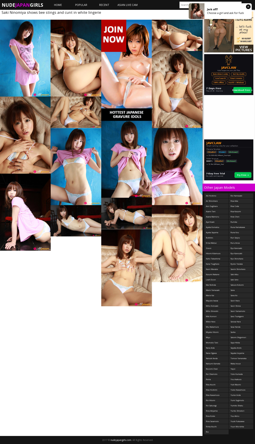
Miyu (208, 337)
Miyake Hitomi (212, 332)
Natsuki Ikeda (212, 358)
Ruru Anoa (235, 243)
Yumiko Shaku (237, 405)
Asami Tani (210, 211)
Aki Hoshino (211, 195)
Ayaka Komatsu (212, 227)
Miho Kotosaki (212, 306)
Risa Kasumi (236, 211)
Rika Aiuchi (210, 384)
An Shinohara (212, 201)
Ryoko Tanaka (237, 264)
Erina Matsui (211, 243)
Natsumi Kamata (213, 363)
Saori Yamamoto (238, 311)
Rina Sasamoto (212, 421)
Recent (104, 5)
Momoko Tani (212, 342)
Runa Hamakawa (238, 227)
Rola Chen (235, 216)
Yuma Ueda (236, 395)
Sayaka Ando (236, 348)
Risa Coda (235, 206)
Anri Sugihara (212, 206)
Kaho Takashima (213, 258)
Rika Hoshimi (211, 390)
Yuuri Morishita (237, 426)
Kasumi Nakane (212, 274)
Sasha (233, 332)
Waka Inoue (236, 363)
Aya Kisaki (210, 222)
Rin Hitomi (210, 400)
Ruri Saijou (235, 237)
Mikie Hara (210, 321)
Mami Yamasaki (213, 290)
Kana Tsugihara (212, 264)
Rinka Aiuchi (211, 426)
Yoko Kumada (237, 374)
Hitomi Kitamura (213, 253)
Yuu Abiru (235, 416)
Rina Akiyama (212, 411)
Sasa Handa (235, 327)
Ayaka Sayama (212, 232)
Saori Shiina (236, 306)
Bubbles (209, 237)
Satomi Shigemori (238, 337)
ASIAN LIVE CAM (127, 5)
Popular (81, 5)
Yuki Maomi (236, 384)
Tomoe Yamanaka (238, 358)
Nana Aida (210, 348)
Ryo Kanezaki (236, 253)
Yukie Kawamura (238, 390)
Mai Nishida (211, 285)
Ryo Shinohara (237, 258)
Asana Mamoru (212, 216)
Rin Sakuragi (211, 405)
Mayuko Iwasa (212, 300)
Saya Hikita (235, 342)
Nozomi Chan (212, 369)
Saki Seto (234, 279)
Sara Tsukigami (237, 316)
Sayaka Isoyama (237, 353)
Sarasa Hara (236, 321)
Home (58, 5)
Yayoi (233, 369)
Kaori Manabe (212, 269)
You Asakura (236, 379)
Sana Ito (234, 295)
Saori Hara (235, 300)
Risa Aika (234, 201)
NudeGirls (22, 5)
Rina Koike (210, 416)
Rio (207, 432)
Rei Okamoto (211, 374)
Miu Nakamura (212, 327)
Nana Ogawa (211, 353)
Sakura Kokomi (237, 285)
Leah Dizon (211, 279)
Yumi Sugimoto (237, 400)
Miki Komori (211, 316)
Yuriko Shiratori (237, 411)
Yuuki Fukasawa (237, 421)
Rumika (234, 222)
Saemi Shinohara (238, 269)
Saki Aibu (234, 274)
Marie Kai (210, 295)
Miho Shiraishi (212, 311)
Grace (208, 248)
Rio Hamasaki (236, 195)
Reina (208, 379)
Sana (233, 290)
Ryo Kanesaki (236, 248)
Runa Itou (235, 232)
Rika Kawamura (212, 395)
